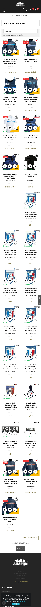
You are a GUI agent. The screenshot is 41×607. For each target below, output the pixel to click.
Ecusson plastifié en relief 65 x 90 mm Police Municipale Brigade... (10, 253)
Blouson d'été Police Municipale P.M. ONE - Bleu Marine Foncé (10, 61)
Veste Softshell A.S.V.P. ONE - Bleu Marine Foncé (10, 519)
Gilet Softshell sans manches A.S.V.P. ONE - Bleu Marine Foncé (10, 481)
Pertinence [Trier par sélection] (20, 31)
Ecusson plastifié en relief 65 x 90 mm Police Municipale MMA (10, 290)
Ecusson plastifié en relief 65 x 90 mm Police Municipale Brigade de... (31, 291)
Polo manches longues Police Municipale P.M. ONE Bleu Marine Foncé (30, 100)
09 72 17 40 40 (21, 582)
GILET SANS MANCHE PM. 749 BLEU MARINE (31, 60)
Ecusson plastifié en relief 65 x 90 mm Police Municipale (31, 367)
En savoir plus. (22, 601)
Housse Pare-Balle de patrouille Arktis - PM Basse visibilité (10, 176)
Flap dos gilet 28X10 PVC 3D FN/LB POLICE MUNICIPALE (10, 443)
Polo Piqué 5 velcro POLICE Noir (31, 175)
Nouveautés (6, 591)
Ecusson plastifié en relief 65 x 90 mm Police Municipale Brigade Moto (31, 253)
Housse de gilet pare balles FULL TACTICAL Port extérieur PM (10, 99)
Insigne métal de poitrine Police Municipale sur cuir (31, 405)
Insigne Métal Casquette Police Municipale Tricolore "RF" (10, 405)
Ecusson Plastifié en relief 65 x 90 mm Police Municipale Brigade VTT (31, 214)
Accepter (15, 604)
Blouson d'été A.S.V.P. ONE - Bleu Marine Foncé (31, 481)
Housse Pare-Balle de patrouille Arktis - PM (31, 137)
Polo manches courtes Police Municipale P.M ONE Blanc (10, 138)
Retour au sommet (30, 537)
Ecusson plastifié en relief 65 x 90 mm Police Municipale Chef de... (10, 367)
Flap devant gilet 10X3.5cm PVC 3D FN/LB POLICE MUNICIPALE (30, 443)
